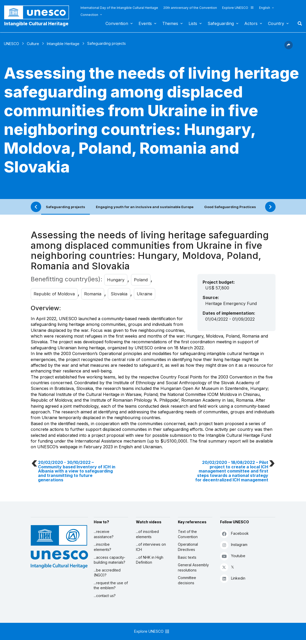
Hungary (115, 279)
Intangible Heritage (63, 43)
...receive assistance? (104, 534)
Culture (33, 43)
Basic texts (187, 557)
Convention (116, 23)
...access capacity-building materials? (109, 560)
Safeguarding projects (65, 207)
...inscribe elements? (102, 547)
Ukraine (144, 293)
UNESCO (11, 43)
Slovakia (119, 293)
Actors (251, 23)
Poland (141, 279)
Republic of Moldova (54, 293)
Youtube (232, 556)
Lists (193, 23)
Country (276, 23)
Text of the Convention (188, 534)
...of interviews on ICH (151, 547)
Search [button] (298, 23)
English (264, 8)
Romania (92, 293)
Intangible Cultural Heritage (36, 23)
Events (145, 23)
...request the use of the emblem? (111, 585)
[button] (288, 47)
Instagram (233, 545)
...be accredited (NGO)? (107, 572)
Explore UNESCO (238, 8)
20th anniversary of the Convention (190, 8)
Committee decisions (187, 580)
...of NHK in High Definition (149, 560)
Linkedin (232, 578)
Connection (89, 15)
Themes (170, 23)
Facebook (234, 534)
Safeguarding (221, 23)
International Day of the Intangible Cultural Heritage (119, 8)
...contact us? (105, 595)
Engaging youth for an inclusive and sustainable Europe (144, 207)
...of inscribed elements (147, 534)
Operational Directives (188, 547)
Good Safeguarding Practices (230, 207)
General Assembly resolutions (193, 567)
